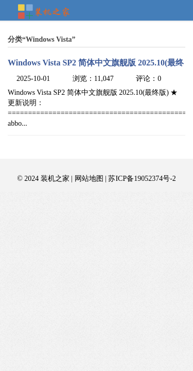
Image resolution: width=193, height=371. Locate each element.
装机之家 (48, 12)
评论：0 (148, 78)
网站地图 (89, 178)
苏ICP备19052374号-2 (142, 178)
